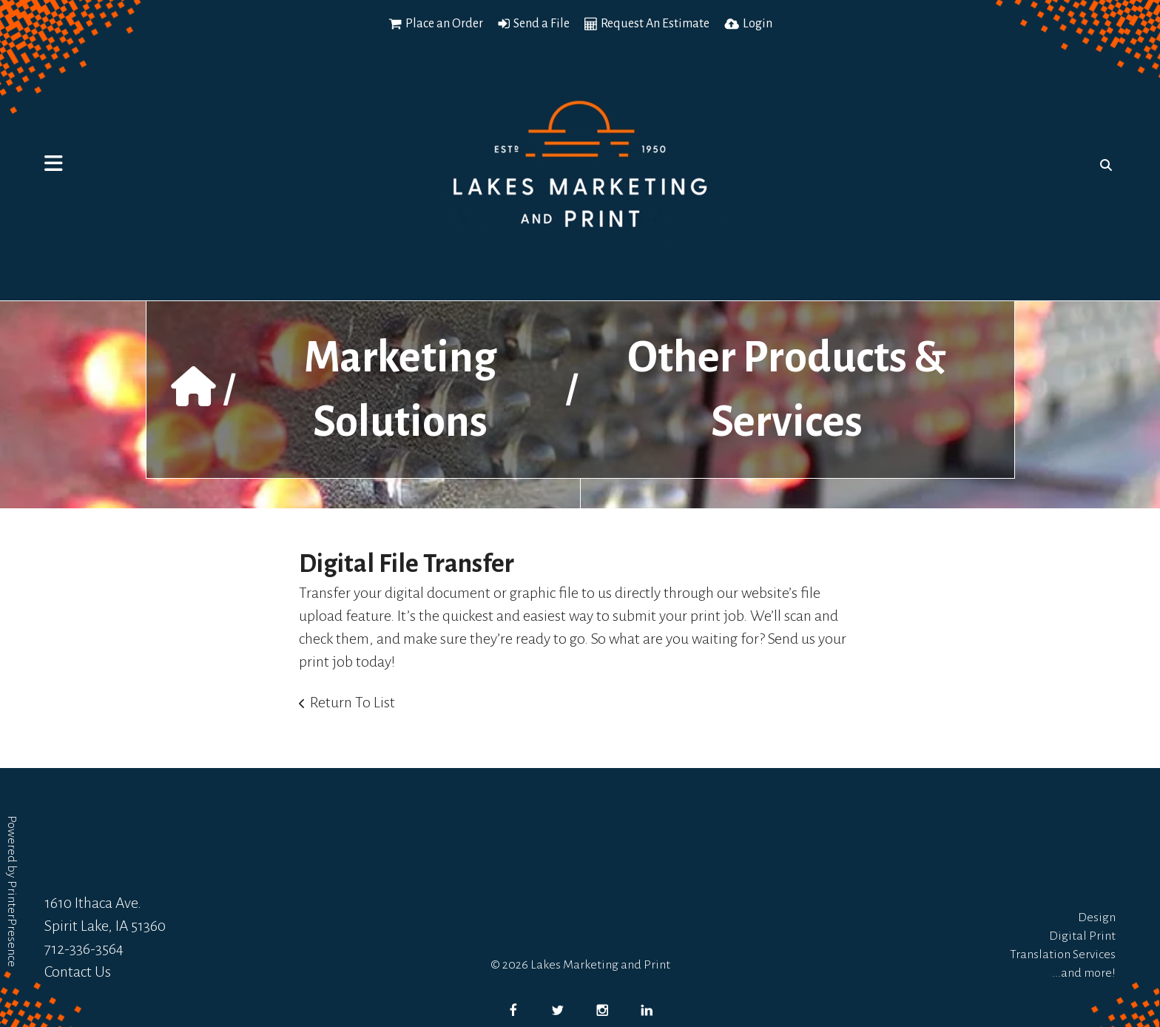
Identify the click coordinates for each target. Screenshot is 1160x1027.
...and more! (1084, 973)
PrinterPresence (11, 923)
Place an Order (444, 23)
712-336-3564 (84, 948)
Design (1097, 917)
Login (757, 23)
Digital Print (1082, 936)
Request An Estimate (655, 23)
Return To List (352, 702)
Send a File (541, 23)
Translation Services (1063, 954)
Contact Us (77, 971)
